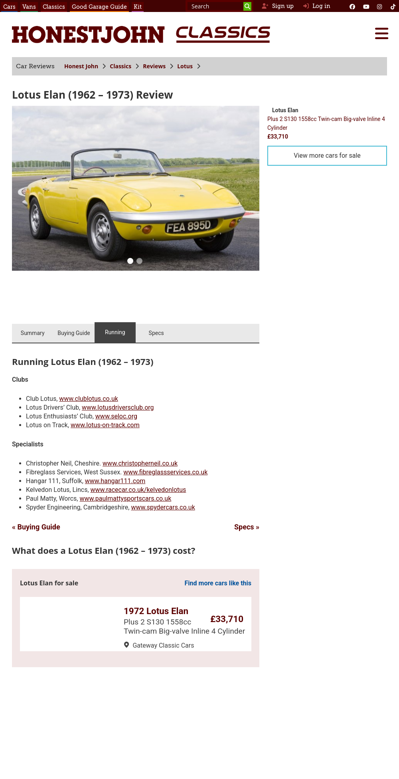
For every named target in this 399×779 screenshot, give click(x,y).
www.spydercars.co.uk (163, 507)
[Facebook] (352, 6)
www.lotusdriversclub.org (118, 407)
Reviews (154, 66)
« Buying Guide (36, 527)
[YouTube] (366, 6)
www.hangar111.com (115, 481)
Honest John (81, 66)
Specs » (246, 527)
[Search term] (219, 6)
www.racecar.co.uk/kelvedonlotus (138, 490)
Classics (54, 7)
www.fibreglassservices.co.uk (165, 472)
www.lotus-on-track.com (105, 425)
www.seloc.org (116, 416)
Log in (316, 6)
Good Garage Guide (99, 7)
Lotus (185, 66)
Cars (9, 7)
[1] (139, 262)
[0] (130, 262)
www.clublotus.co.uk (88, 398)
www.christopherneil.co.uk (140, 463)
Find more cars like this (218, 583)
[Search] (247, 6)
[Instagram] (379, 6)
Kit (138, 7)
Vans (29, 7)
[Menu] (381, 33)
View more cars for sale (327, 155)
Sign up (277, 6)
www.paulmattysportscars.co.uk (125, 498)
